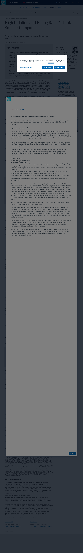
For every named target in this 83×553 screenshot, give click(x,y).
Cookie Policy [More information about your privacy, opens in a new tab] (51, 63)
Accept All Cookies (59, 67)
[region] (42, 63)
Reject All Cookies (47, 67)
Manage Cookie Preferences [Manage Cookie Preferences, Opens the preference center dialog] (26, 67)
